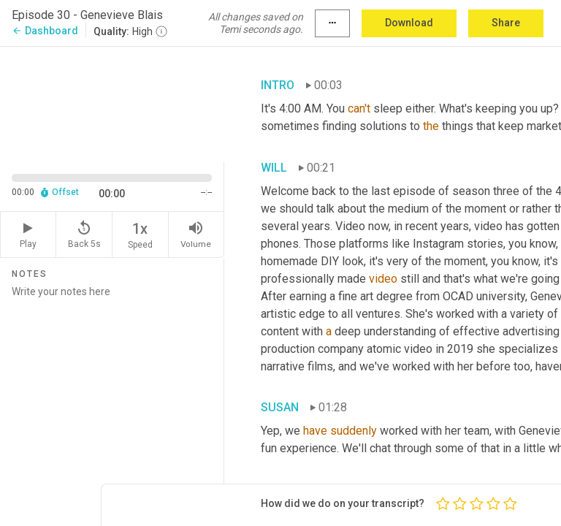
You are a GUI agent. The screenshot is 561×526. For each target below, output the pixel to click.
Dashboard (45, 31)
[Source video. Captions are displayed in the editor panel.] (112, 103)
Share (506, 22)
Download (409, 22)
